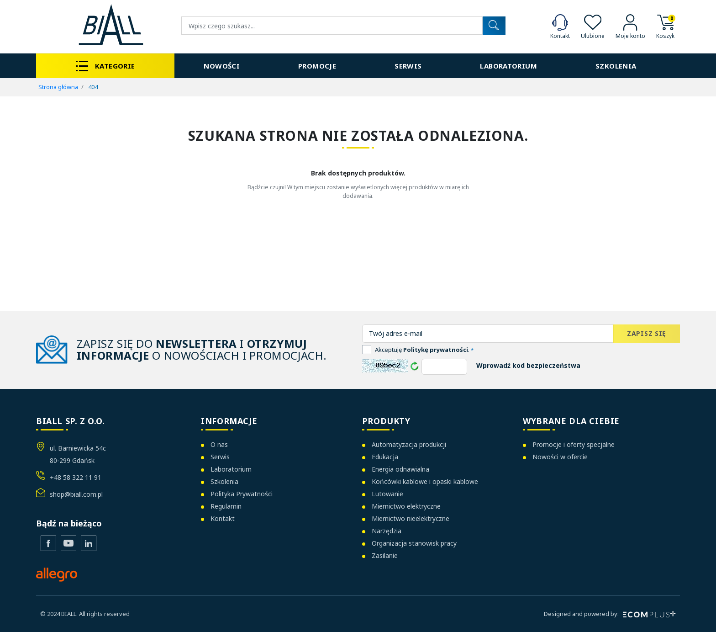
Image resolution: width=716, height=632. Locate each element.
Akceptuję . (424, 349)
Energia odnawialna (400, 469)
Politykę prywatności (435, 349)
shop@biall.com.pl (76, 494)
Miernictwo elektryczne (406, 506)
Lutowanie (387, 493)
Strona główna (58, 87)
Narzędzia (386, 530)
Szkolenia (224, 481)
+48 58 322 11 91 (75, 477)
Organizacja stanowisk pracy (414, 543)
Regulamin (226, 506)
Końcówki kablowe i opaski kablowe (425, 481)
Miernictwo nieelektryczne (410, 518)
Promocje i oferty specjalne (573, 444)
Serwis (220, 456)
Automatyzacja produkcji (409, 444)
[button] (665, 25)
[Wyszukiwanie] (332, 25)
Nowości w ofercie (560, 456)
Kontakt (223, 518)
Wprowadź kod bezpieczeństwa (528, 365)
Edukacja (385, 456)
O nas (219, 444)
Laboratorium (231, 469)
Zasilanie (385, 555)
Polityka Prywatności (242, 493)
